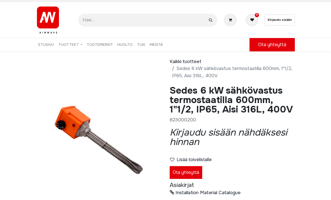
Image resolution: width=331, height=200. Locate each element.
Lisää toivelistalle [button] (191, 159)
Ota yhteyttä (186, 172)
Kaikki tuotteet (185, 61)
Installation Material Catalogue (205, 193)
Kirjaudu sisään (280, 20)
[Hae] (210, 20)
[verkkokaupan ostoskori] (231, 20)
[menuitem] (46, 45)
